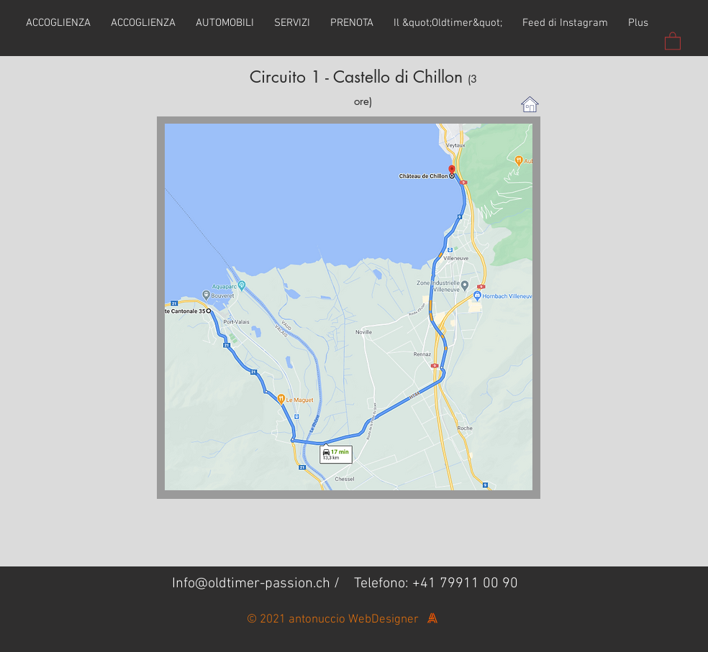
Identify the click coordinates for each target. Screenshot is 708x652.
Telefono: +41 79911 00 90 (436, 583)
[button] (673, 40)
